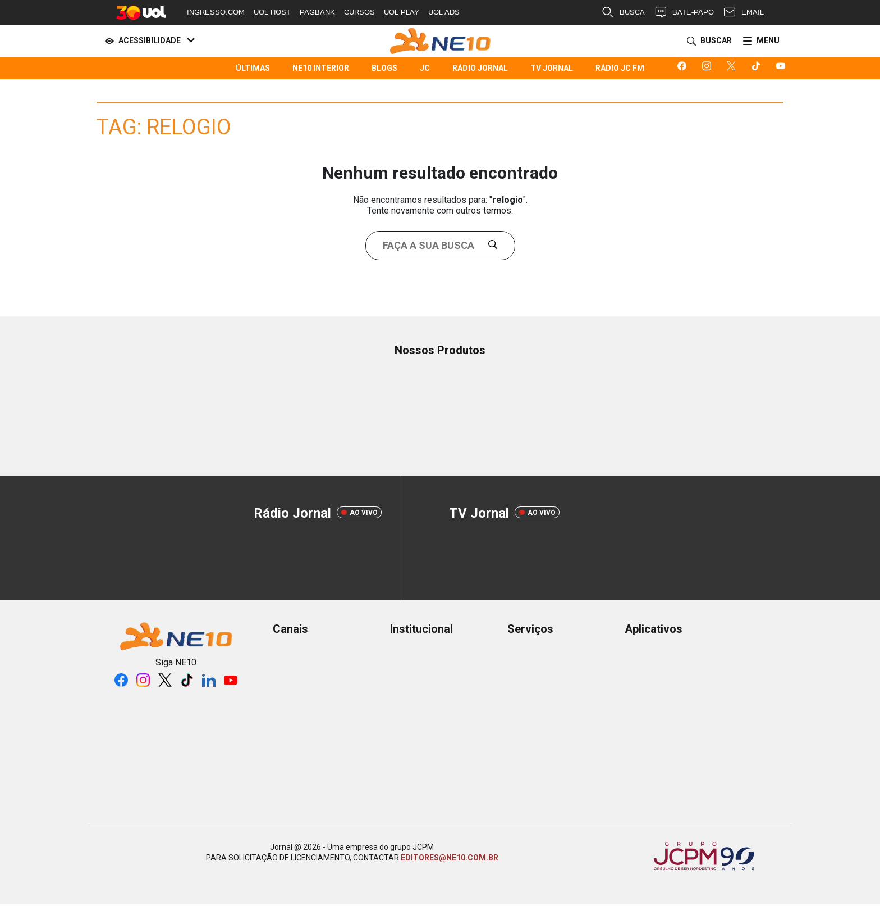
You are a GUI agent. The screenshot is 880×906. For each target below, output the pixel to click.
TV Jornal (551, 68)
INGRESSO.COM (216, 12)
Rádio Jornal (480, 68)
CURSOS (359, 12)
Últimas (253, 68)
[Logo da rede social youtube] (783, 68)
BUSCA (623, 12)
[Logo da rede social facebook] (684, 68)
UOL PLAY (401, 12)
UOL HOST (272, 12)
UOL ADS (444, 12)
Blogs (384, 68)
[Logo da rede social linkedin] (209, 680)
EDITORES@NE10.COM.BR (449, 857)
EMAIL (743, 12)
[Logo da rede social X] (733, 68)
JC (425, 68)
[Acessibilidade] (147, 41)
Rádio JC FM (619, 68)
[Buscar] (707, 41)
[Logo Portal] (440, 41)
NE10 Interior (320, 68)
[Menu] (759, 41)
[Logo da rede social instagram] (709, 68)
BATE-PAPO (684, 12)
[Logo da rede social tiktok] (758, 68)
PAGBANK (317, 12)
